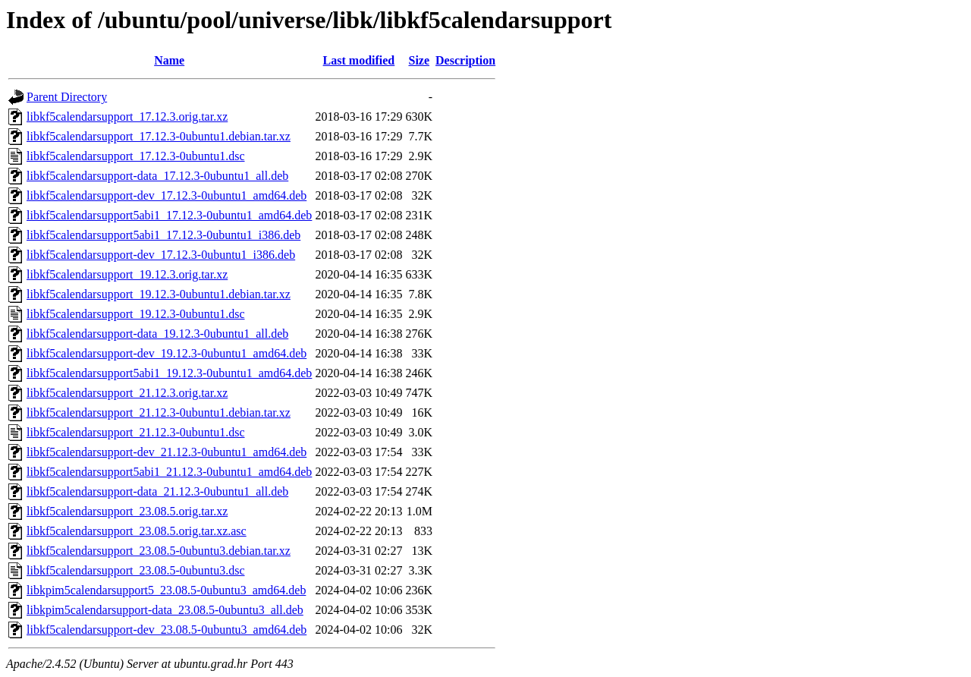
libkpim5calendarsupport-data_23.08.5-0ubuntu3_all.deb (165, 609)
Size (418, 60)
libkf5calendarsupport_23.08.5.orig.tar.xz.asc (137, 530)
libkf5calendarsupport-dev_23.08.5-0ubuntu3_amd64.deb (166, 629)
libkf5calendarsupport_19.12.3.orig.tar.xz (127, 274)
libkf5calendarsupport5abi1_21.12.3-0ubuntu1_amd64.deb (169, 471)
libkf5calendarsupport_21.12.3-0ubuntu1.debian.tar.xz (159, 412)
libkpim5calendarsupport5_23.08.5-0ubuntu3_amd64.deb (166, 590)
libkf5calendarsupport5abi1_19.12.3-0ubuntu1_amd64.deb (169, 373)
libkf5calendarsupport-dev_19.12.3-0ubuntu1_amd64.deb (166, 353)
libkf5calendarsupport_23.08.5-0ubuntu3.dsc (136, 570)
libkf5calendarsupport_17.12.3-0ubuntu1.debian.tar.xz (159, 136)
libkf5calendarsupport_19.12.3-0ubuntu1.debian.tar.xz (159, 294)
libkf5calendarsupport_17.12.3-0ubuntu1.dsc (136, 156)
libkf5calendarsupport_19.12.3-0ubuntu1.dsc (136, 313)
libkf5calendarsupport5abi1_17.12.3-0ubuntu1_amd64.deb (169, 215)
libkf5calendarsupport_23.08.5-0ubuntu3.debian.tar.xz (159, 550)
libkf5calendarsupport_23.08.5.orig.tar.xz (127, 511)
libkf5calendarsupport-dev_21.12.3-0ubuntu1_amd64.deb (166, 452)
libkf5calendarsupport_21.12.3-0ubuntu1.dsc (136, 432)
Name (169, 60)
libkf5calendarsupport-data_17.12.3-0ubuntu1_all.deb (157, 175)
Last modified (359, 60)
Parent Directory (67, 96)
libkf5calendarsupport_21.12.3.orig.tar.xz (127, 392)
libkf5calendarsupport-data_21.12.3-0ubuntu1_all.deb (157, 491)
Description (465, 60)
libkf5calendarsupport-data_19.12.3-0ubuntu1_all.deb (157, 333)
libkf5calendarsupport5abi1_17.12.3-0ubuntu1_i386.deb (163, 234)
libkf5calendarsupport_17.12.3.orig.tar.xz (127, 116)
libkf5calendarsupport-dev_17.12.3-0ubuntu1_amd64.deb (166, 195)
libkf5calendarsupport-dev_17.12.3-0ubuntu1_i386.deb (161, 254)
